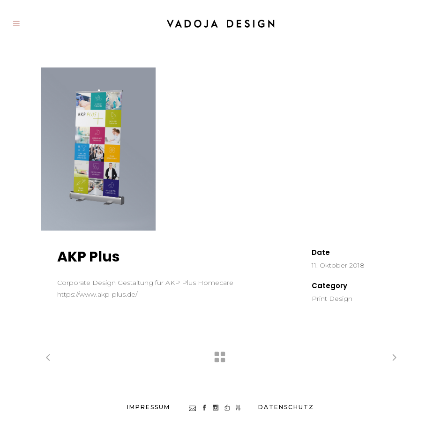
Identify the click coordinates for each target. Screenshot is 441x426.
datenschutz (286, 407)
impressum (148, 407)
